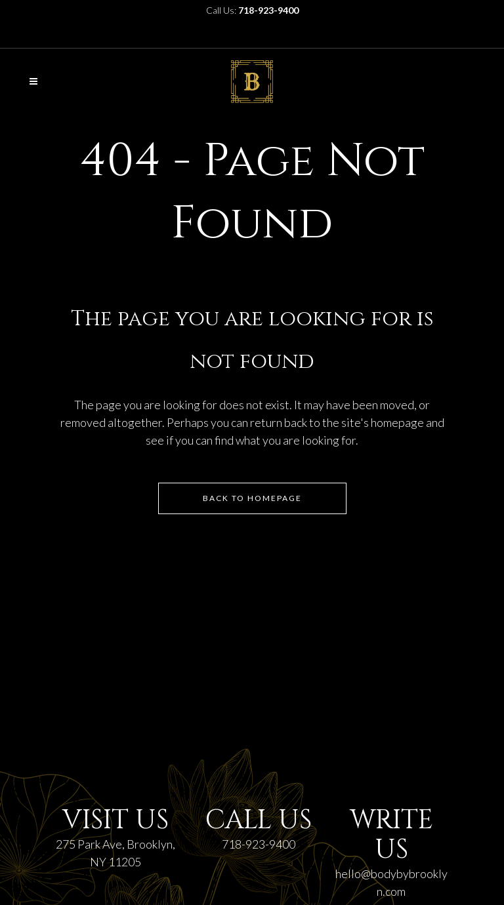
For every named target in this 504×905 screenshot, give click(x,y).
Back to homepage (252, 498)
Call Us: (252, 10)
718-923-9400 (258, 844)
